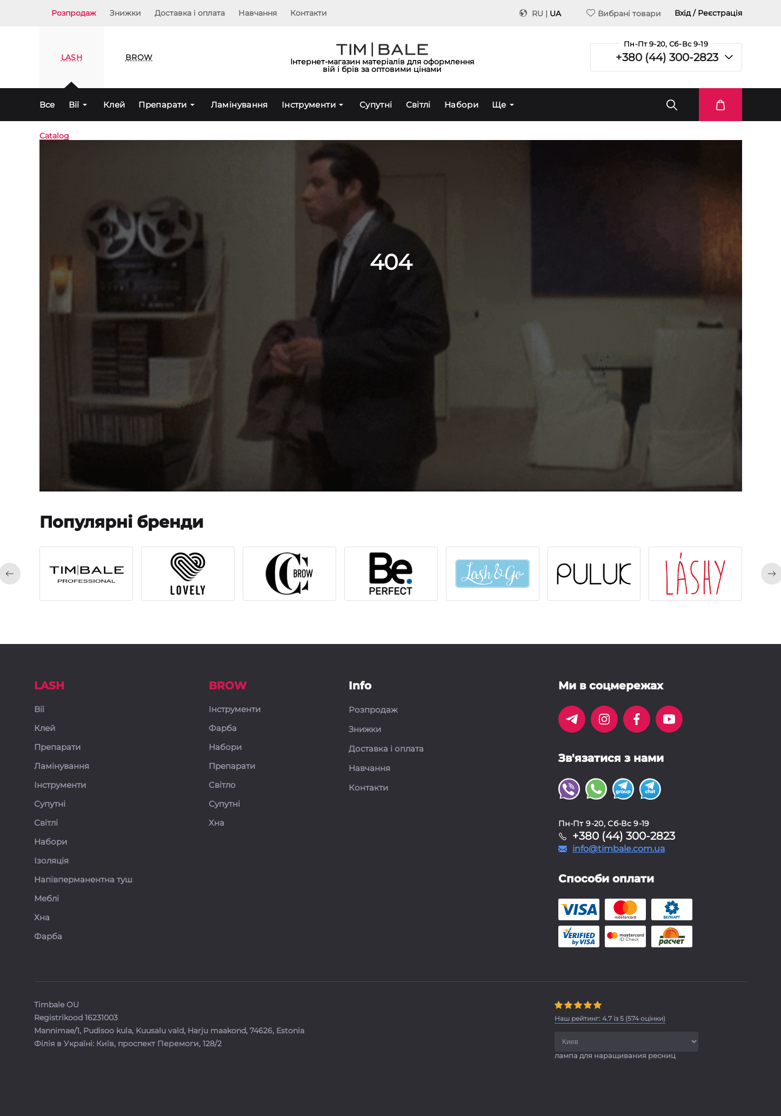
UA (555, 13)
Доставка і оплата (190, 13)
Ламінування (239, 104)
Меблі (46, 899)
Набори (461, 104)
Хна (42, 918)
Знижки (125, 13)
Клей (114, 104)
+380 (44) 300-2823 (667, 57)
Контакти (308, 13)
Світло (222, 785)
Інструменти (309, 104)
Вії (74, 104)
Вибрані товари (623, 13)
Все (47, 104)
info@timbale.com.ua (618, 849)
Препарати (162, 104)
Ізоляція (51, 861)
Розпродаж (73, 13)
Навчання (257, 13)
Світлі (418, 104)
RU (537, 13)
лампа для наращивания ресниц (615, 1055)
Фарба (48, 937)
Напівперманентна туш (83, 880)
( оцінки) (610, 1018)
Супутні (375, 104)
